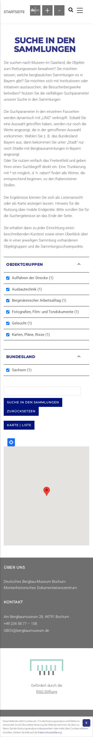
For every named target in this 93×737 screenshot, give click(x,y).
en (37, 10)
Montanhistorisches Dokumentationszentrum (40, 588)
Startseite (14, 12)
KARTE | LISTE (19, 425)
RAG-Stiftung (46, 691)
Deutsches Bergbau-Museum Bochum (34, 581)
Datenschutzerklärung (50, 732)
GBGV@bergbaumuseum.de (26, 630)
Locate (11, 442)
